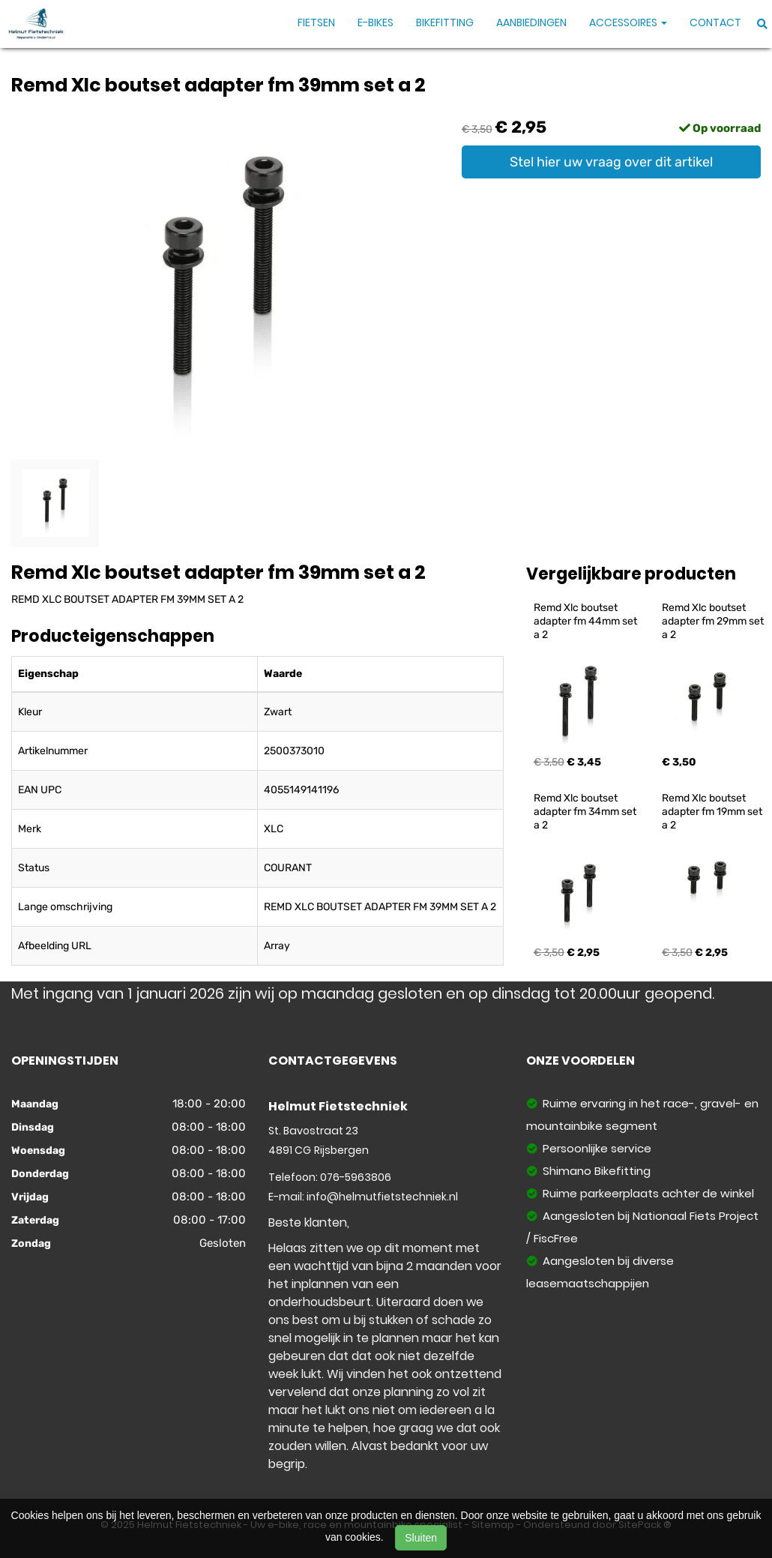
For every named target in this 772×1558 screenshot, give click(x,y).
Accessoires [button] (628, 22)
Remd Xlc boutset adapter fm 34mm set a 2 (586, 811)
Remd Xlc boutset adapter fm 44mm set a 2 (586, 621)
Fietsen (316, 22)
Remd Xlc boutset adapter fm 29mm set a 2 (714, 621)
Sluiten (421, 1538)
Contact (715, 22)
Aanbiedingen (531, 22)
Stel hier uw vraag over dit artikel (611, 162)
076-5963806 (355, 1177)
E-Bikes (375, 22)
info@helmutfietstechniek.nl (382, 1196)
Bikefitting (445, 22)
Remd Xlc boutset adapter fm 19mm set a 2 (713, 811)
